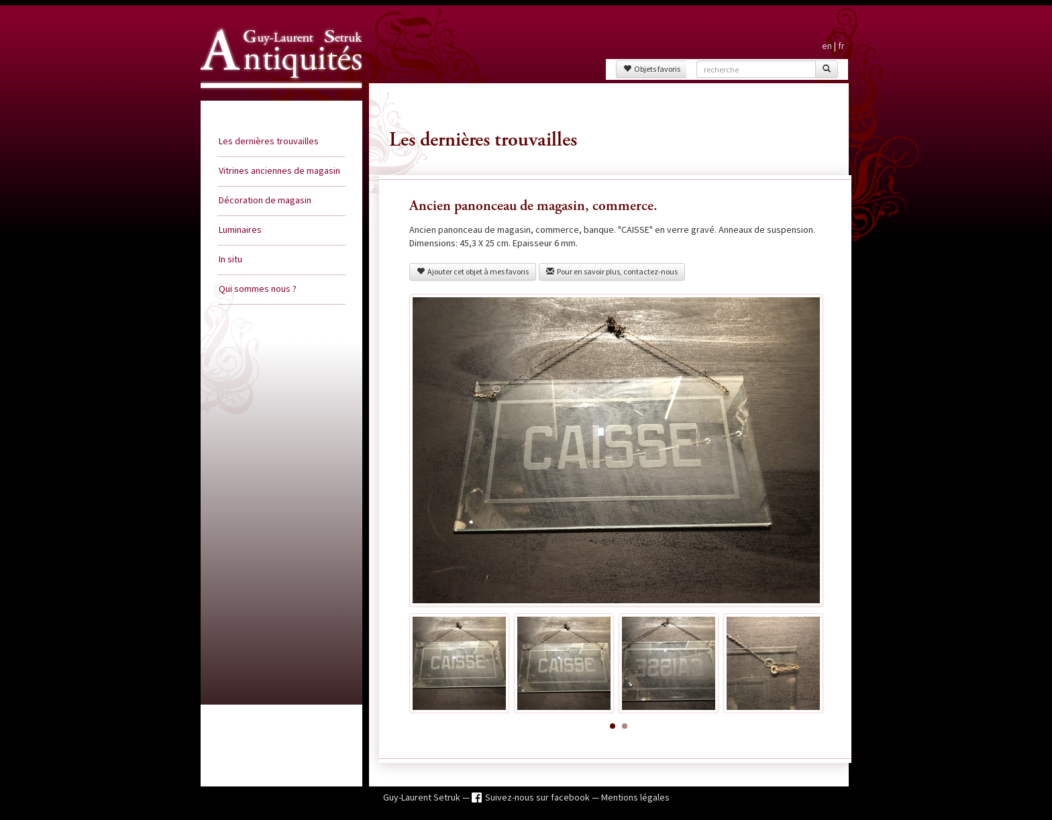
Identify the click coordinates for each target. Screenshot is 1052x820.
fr (841, 46)
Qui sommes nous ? (258, 289)
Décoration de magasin (265, 200)
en (827, 46)
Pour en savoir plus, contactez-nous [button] (612, 271)
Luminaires (240, 229)
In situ (230, 259)
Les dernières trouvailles (269, 141)
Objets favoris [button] (651, 69)
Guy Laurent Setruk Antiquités (276, 100)
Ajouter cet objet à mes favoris (473, 271)
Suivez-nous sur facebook (538, 797)
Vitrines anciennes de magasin (279, 170)
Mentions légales (635, 797)
